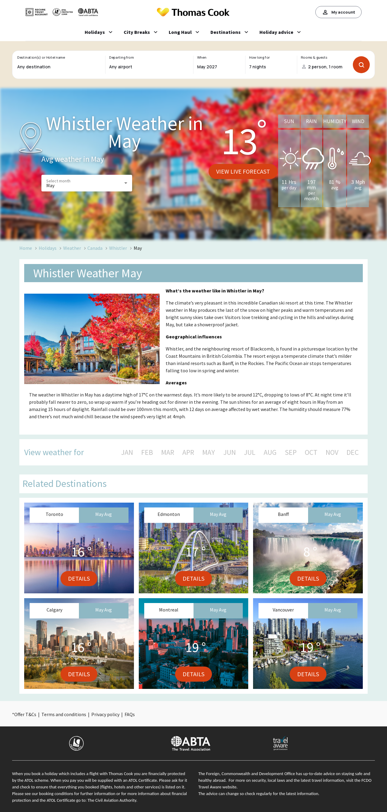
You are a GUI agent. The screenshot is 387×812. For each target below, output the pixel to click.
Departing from (121, 57)
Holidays (48, 248)
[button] (86, 183)
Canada (94, 248)
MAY (208, 452)
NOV (332, 452)
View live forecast (243, 171)
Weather (72, 248)
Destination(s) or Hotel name (41, 57)
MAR (167, 452)
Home (25, 248)
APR (188, 452)
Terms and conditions (63, 714)
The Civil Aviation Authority (112, 800)
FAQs (130, 714)
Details (79, 578)
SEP (291, 452)
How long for (259, 57)
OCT (311, 452)
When (201, 57)
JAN (127, 452)
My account (338, 12)
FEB (147, 452)
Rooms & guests (314, 57)
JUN (229, 452)
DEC (352, 452)
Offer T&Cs (25, 714)
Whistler (118, 248)
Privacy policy (105, 714)
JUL (249, 452)
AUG (270, 452)
